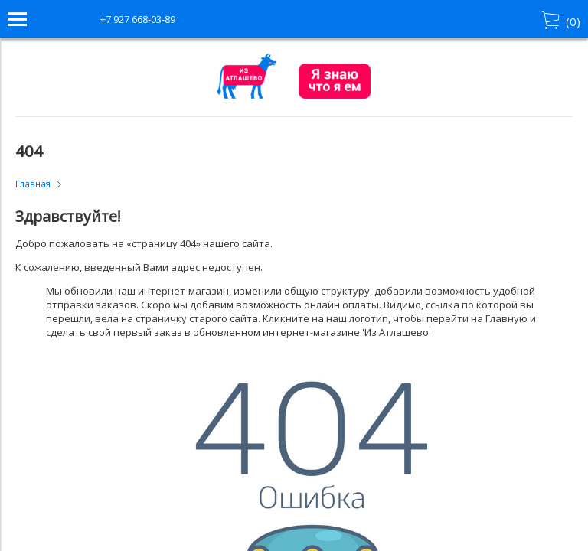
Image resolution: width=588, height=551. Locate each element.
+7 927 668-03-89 (137, 19)
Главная (33, 184)
